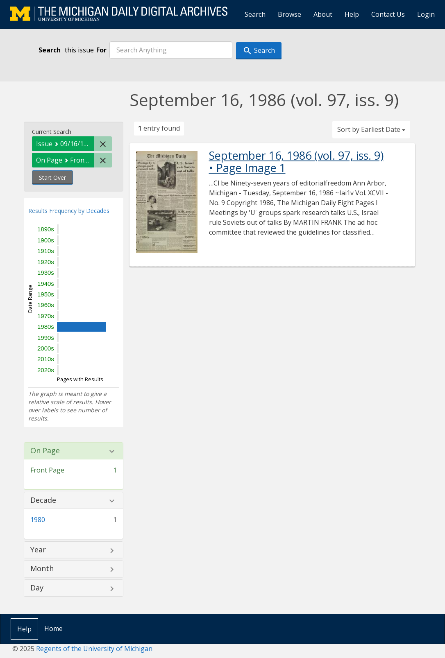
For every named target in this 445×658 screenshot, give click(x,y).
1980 (37, 519)
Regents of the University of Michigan (94, 648)
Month (42, 569)
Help (352, 14)
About (322, 14)
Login (426, 14)
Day (36, 588)
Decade (43, 500)
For (101, 49)
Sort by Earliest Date (371, 129)
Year (38, 550)
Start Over (52, 177)
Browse (289, 14)
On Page (45, 451)
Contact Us (388, 14)
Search (255, 14)
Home (53, 628)
